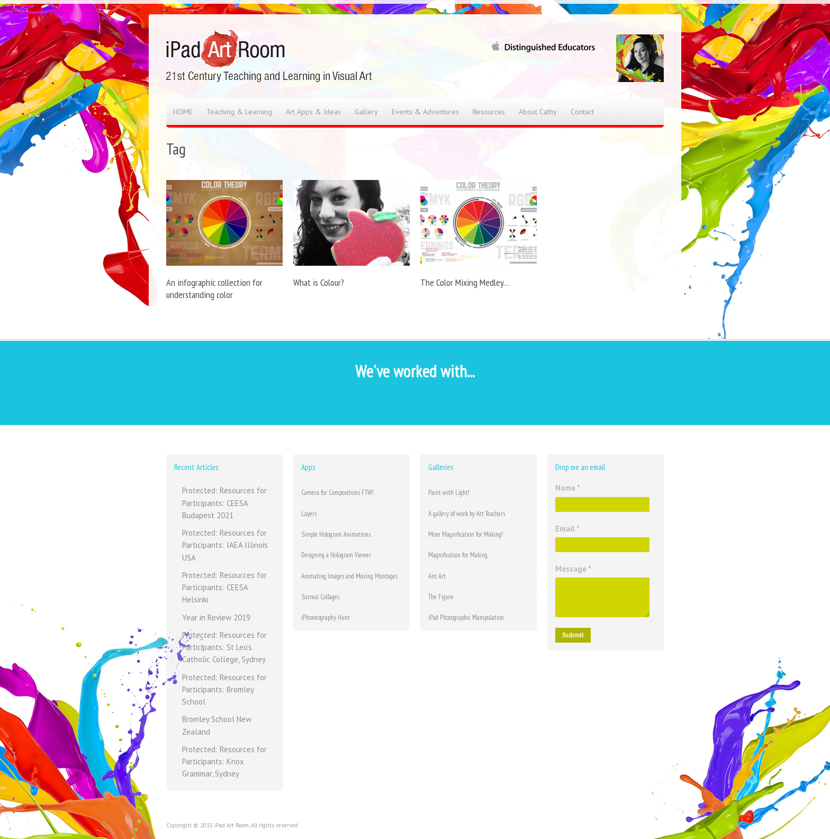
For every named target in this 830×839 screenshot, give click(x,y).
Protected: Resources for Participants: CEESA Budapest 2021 (224, 502)
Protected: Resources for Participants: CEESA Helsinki (224, 587)
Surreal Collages (320, 596)
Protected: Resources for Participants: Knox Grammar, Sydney (224, 761)
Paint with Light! (449, 492)
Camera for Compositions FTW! (337, 492)
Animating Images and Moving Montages (349, 576)
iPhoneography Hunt (325, 617)
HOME (183, 111)
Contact (582, 111)
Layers (309, 513)
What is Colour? (318, 282)
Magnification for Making (458, 555)
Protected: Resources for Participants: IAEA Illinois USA (225, 545)
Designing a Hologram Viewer (336, 555)
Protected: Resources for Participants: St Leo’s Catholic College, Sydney (224, 647)
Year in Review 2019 (216, 617)
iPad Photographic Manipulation (466, 617)
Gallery (366, 111)
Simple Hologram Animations (336, 534)
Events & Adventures (425, 111)
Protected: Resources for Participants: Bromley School (224, 689)
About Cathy (538, 111)
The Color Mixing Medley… (464, 282)
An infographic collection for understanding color (214, 288)
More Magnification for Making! (465, 534)
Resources (489, 111)
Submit (573, 635)
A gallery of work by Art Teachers (466, 513)
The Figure (441, 596)
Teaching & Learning (239, 111)
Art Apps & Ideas (313, 111)
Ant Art (437, 576)
